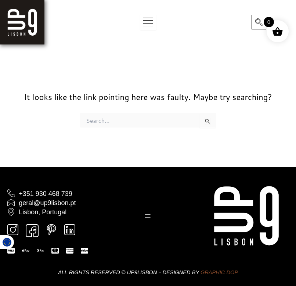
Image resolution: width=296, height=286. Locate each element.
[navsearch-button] (259, 22)
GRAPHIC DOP (219, 272)
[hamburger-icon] (148, 22)
